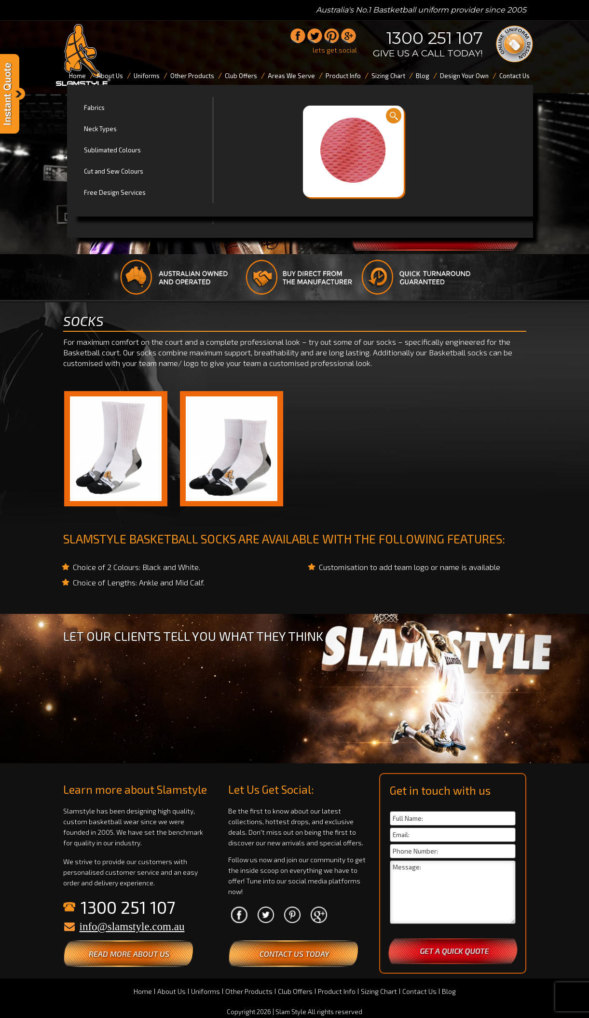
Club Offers (295, 991)
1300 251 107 (434, 38)
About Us (171, 991)
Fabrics (94, 107)
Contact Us (419, 991)
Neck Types (100, 129)
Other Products (249, 991)
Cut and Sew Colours (113, 171)
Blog (449, 991)
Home (143, 991)
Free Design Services (115, 192)
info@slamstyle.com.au (132, 927)
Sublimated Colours (112, 150)
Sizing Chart (379, 991)
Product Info (337, 991)
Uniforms (205, 991)
